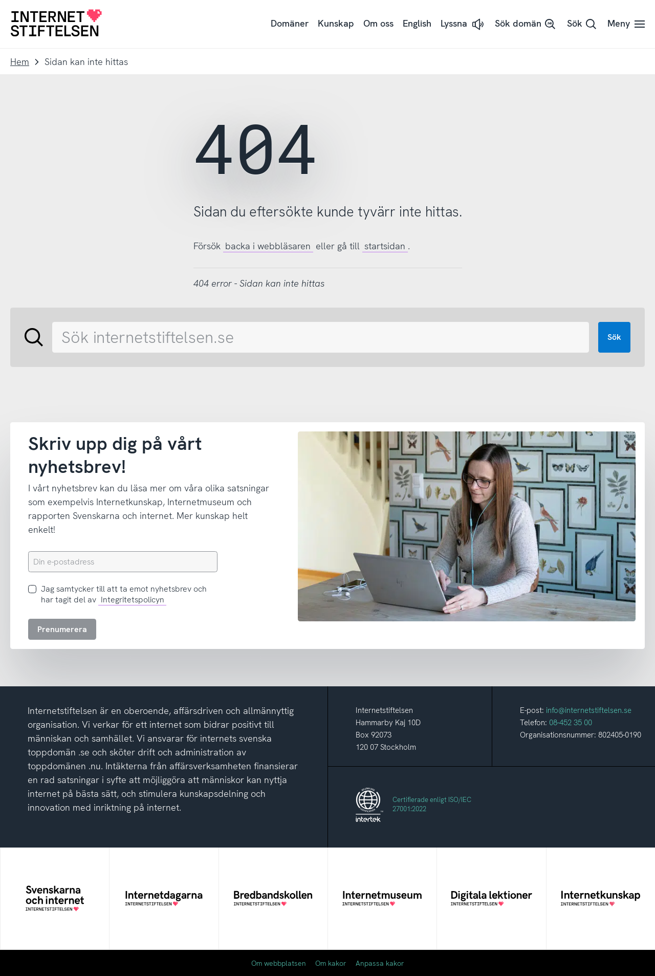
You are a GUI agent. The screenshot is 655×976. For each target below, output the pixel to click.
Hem (19, 62)
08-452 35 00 (570, 723)
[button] (463, 24)
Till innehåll (0, 0)
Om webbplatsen (278, 963)
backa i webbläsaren (268, 246)
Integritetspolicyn (132, 599)
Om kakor (330, 963)
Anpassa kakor (380, 963)
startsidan (384, 246)
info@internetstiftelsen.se (588, 710)
